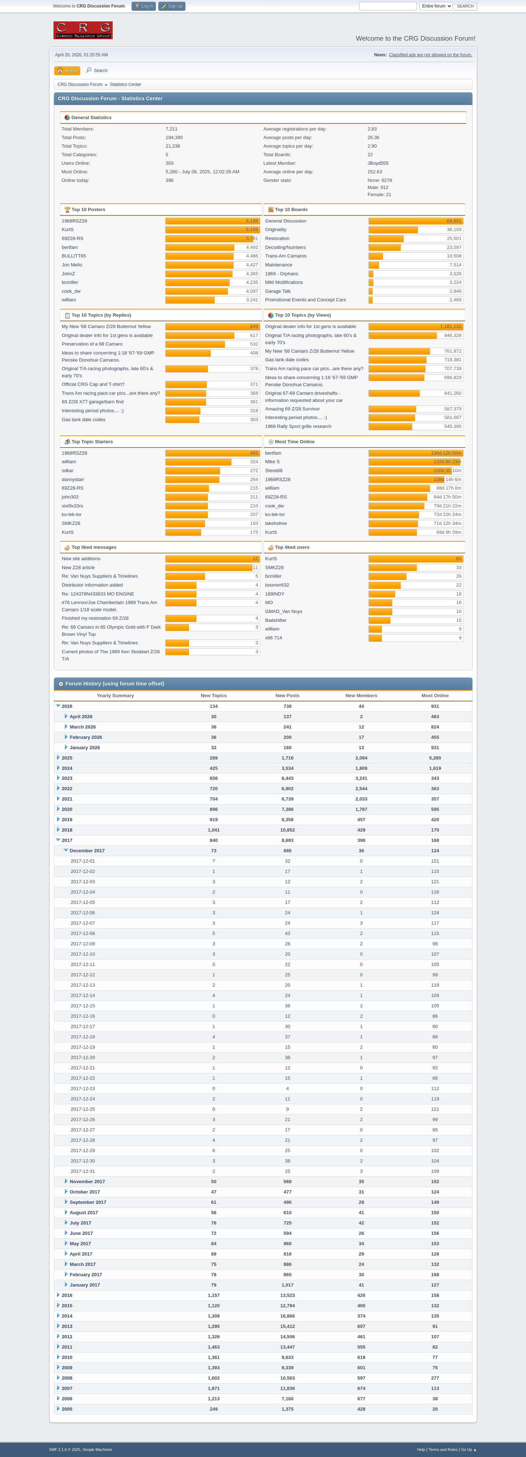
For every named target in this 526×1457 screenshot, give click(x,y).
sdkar (67, 470)
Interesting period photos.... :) (92, 410)
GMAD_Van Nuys (283, 611)
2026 (67, 706)
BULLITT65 (74, 256)
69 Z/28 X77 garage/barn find (92, 401)
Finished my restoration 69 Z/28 (95, 618)
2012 (67, 1336)
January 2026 (85, 747)
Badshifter (276, 620)
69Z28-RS (72, 238)
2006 (67, 1398)
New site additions (81, 558)
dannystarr (73, 479)
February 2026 (86, 737)
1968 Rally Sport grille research (298, 426)
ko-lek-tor (72, 514)
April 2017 (81, 1254)
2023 (67, 778)
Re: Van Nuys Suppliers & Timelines (100, 576)
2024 (67, 768)
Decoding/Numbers (285, 247)
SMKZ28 (71, 523)
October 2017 (85, 1192)
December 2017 (87, 850)
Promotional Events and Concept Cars (305, 299)
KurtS (67, 229)
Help (421, 1449)
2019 (67, 819)
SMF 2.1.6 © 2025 (65, 1449)
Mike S (272, 461)
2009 (67, 1367)
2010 (67, 1357)
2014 (67, 1316)
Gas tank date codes (83, 419)
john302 (70, 497)
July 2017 (80, 1223)
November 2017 (87, 1181)
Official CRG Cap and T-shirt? (93, 384)
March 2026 (83, 727)
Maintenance (278, 264)
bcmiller (70, 282)
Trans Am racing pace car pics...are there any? (111, 393)
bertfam (70, 247)
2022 (67, 788)
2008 (67, 1378)
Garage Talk (278, 291)
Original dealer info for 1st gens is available (107, 335)
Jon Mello (72, 264)
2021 (67, 799)
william (69, 299)
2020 (67, 809)
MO (269, 602)
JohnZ (68, 273)
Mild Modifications (284, 282)
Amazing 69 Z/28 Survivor (292, 408)
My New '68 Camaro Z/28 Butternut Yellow (106, 326)
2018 (67, 830)
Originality (275, 229)
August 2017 (84, 1212)
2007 (67, 1388)
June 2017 (81, 1233)
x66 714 (273, 637)
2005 (67, 1409)
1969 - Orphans (281, 273)
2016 (67, 1295)
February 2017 (86, 1274)
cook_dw (71, 291)
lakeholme (276, 523)
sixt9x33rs (72, 505)
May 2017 (80, 1243)
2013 (67, 1326)
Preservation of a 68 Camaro (92, 344)
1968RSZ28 (74, 221)
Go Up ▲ (469, 1449)
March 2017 (83, 1264)
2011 (67, 1347)
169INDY (275, 594)
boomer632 (277, 585)
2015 (67, 1305)
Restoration (277, 238)
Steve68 (274, 470)
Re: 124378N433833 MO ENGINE (98, 594)
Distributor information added (92, 585)
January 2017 (85, 1285)
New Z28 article (78, 567)
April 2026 (81, 716)
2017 (67, 840)
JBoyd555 (378, 163)
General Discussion (286, 221)
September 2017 (88, 1202)
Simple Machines (97, 1449)
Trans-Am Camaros (286, 256)
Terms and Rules (443, 1449)
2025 (67, 758)
